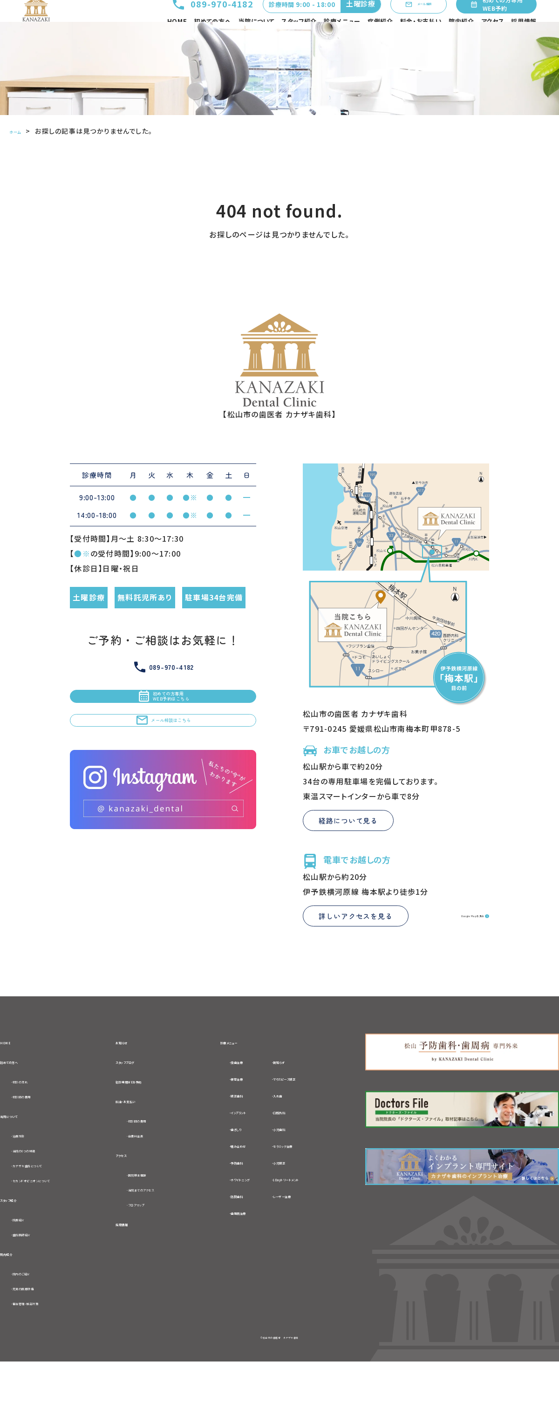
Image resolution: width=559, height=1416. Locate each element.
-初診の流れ (33, 1118)
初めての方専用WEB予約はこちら (163, 741)
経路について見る (348, 854)
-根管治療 (230, 1113)
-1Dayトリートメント (324, 1214)
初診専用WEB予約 (149, 1119)
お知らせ (131, 1076)
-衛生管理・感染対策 (47, 1356)
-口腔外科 (306, 1147)
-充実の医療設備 (40, 1340)
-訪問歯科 (230, 1231)
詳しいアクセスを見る (356, 950)
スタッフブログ (141, 1097)
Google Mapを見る (447, 950)
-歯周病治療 (235, 1247)
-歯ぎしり (229, 1164)
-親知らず (306, 1097)
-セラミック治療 (316, 1180)
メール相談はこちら (163, 784)
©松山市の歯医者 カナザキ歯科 (279, 1390)
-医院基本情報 (153, 1219)
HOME (177, 39)
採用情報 (524, 39)
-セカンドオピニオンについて (61, 1224)
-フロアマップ (150, 1251)
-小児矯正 (306, 1197)
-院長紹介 (29, 1266)
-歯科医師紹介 (37, 1282)
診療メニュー (342, 39)
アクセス (492, 39)
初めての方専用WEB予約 (495, 19)
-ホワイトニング (239, 1214)
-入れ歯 (302, 1130)
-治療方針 (29, 1176)
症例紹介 (380, 39)
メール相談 (403, 19)
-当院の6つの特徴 (43, 1192)
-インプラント (236, 1147)
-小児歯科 (306, 1164)
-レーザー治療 (314, 1231)
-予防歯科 (230, 1197)
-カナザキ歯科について (51, 1208)
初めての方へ (212, 39)
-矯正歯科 (230, 1130)
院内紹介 (461, 39)
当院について (256, 39)
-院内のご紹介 (36, 1324)
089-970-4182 (184, 19)
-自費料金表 (149, 1177)
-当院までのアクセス (162, 1235)
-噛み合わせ (234, 1180)
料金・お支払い (421, 39)
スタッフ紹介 (299, 39)
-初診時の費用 (36, 1134)
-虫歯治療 (230, 1097)
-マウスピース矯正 (320, 1113)
